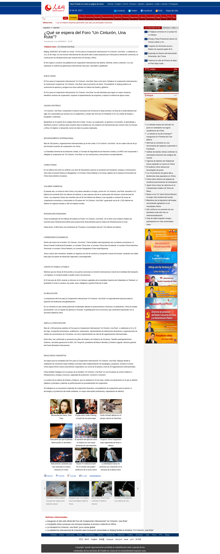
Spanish (141, 4)
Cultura (142, 17)
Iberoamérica (107, 17)
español (46, 28)
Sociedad (150, 17)
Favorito (60, 476)
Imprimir (48, 476)
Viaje (158, 17)
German (164, 4)
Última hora (47, 23)
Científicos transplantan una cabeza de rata (123, 499)
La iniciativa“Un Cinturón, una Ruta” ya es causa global (71, 527)
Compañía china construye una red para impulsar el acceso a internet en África (81, 524)
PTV (169, 17)
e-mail (83, 476)
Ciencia (125, 17)
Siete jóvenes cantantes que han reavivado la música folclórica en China (61, 467)
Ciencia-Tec (110, 535)
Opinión (117, 17)
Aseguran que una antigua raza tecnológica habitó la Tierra (79, 501)
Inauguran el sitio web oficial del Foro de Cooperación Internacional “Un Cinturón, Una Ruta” (87, 521)
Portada (73, 17)
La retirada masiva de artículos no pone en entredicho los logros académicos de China (160, 128)
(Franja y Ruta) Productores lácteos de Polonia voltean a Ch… (162, 40)
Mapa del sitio (172, 11)
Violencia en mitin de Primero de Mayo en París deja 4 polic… (162, 62)
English (118, 4)
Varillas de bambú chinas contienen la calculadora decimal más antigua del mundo (161, 155)
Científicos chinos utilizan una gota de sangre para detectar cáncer (55, 501)
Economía (89, 17)
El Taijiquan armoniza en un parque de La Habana (162, 33)
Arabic (157, 4)
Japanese (149, 4)
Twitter (132, 11)
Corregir (71, 476)
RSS (159, 11)
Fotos (163, 17)
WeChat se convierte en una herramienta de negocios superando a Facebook (161, 146)
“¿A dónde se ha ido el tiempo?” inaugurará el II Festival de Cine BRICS (159, 137)
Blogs (167, 535)
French (125, 4)
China (81, 17)
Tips (174, 17)
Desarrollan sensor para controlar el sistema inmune (101, 501)
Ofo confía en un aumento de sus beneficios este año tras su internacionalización (159, 212)
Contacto (119, 11)
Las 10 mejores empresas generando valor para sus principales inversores (84, 23)
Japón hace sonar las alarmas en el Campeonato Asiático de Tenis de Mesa (160, 188)
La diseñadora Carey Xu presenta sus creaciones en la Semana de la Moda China (110, 467)
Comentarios (95, 476)
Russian (133, 4)
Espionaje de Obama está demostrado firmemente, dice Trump (162, 54)
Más (175, 69)
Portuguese (173, 4)
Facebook (146, 11)
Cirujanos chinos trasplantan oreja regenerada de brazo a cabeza (110, 443)
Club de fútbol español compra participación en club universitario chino (159, 221)
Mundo (98, 17)
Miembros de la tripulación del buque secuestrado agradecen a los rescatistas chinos (161, 203)
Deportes (134, 17)
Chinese (110, 4)
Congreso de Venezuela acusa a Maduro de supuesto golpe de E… (161, 47)
